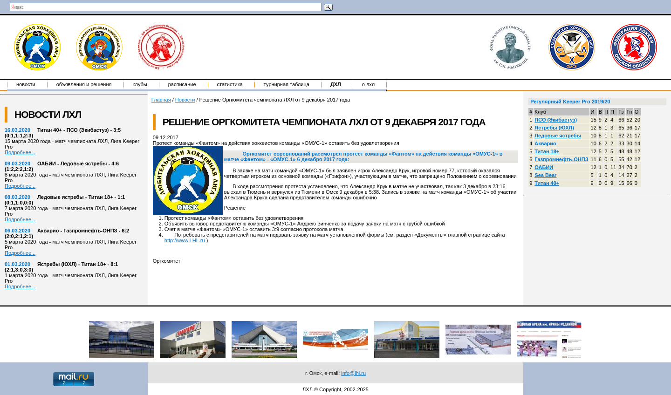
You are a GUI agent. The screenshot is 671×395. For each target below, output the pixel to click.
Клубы (140, 84)
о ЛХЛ (368, 84)
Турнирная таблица (286, 84)
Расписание (182, 84)
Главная (161, 99)
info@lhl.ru (353, 373)
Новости (25, 84)
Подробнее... (20, 152)
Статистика (230, 84)
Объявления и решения (84, 84)
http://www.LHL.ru (184, 240)
